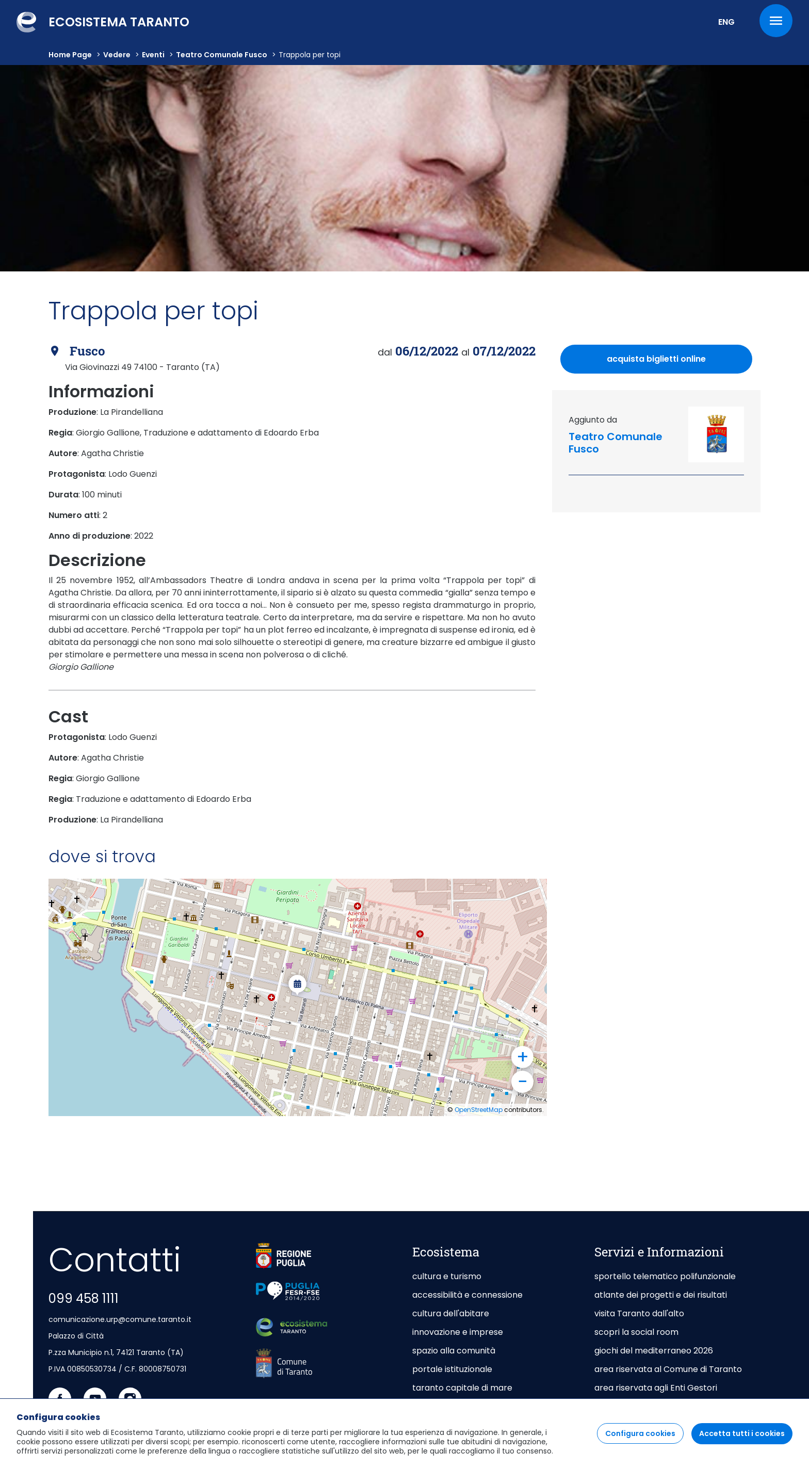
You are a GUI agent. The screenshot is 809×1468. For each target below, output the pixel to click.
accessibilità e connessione (467, 1295)
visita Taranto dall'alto (639, 1313)
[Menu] (775, 20)
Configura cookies (640, 1433)
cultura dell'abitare (450, 1313)
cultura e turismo (446, 1276)
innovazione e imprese (457, 1332)
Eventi (153, 55)
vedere (117, 55)
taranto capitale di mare (462, 1388)
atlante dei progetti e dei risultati (660, 1295)
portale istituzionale (452, 1369)
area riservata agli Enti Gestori (656, 1388)
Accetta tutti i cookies (742, 1433)
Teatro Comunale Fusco (221, 55)
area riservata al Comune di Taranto (668, 1369)
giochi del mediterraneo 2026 (653, 1351)
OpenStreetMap (479, 1109)
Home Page (70, 55)
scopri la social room (636, 1332)
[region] (404, 1433)
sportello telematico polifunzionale (665, 1276)
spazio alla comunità (453, 1351)
